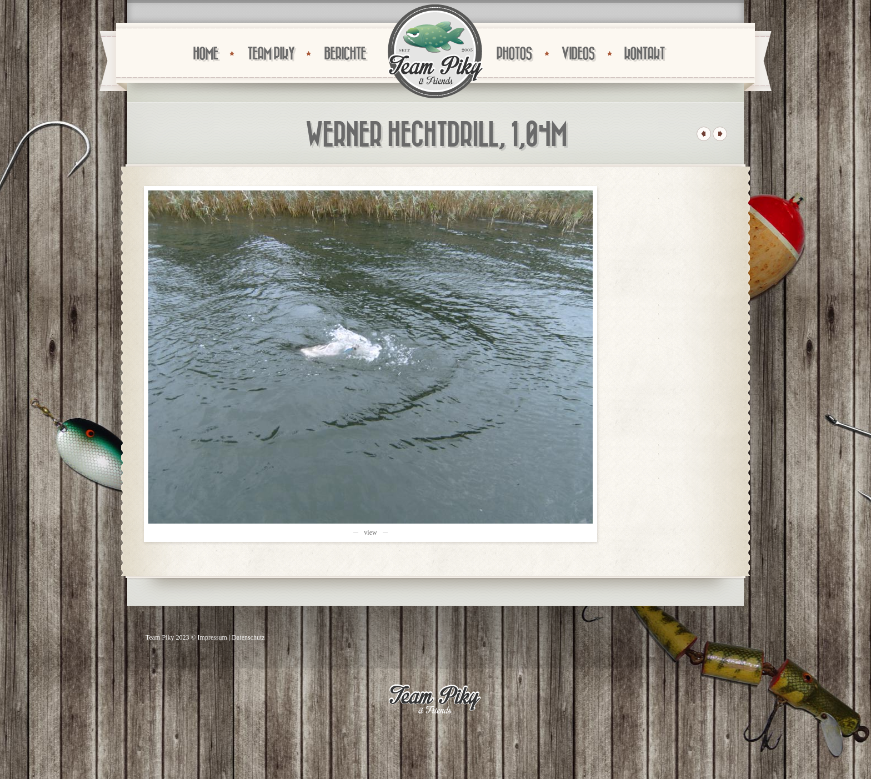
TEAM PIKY (270, 54)
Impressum (212, 637)
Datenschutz (248, 637)
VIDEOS (577, 54)
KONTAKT (644, 54)
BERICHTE (345, 54)
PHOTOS (514, 54)
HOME (205, 54)
